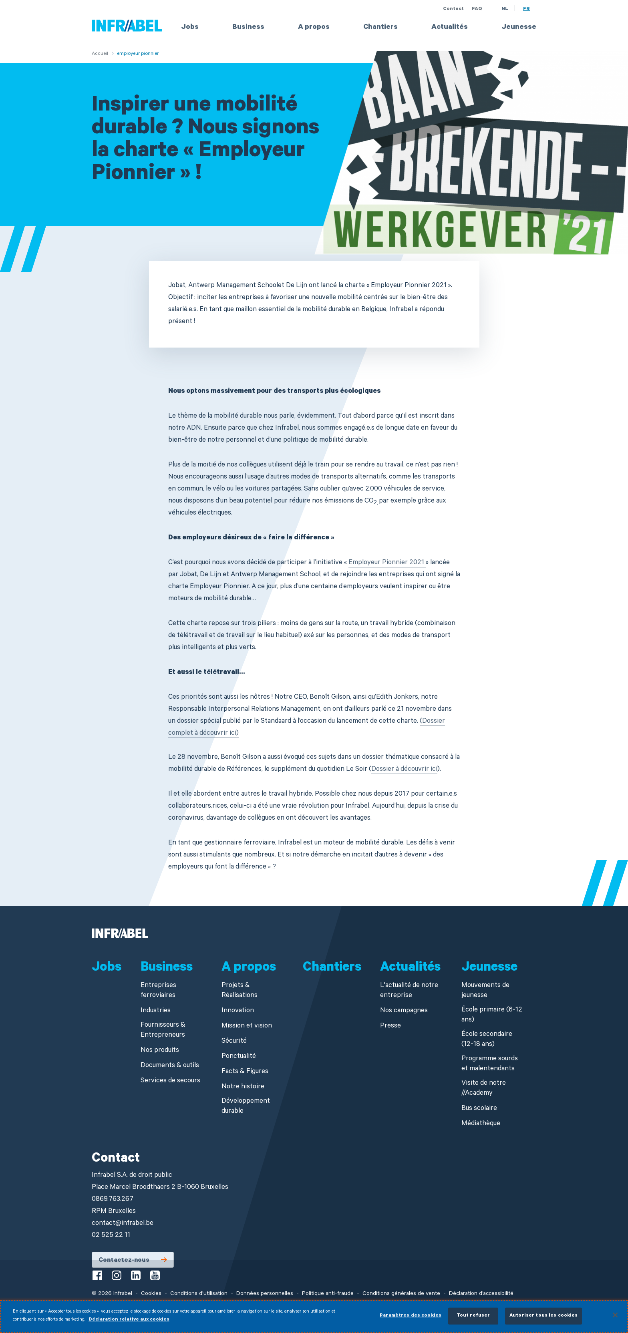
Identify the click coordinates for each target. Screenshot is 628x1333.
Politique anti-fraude (328, 1294)
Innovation (237, 1011)
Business (248, 28)
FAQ (477, 9)
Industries (156, 1011)
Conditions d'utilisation (198, 1294)
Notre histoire (242, 1087)
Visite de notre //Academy (483, 1089)
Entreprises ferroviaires (158, 991)
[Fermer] (615, 1319)
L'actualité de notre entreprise (409, 991)
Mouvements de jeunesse (485, 991)
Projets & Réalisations (239, 991)
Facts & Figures (244, 1072)
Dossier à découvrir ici (404, 770)
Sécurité (234, 1041)
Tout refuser (473, 1320)
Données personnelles (264, 1294)
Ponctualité (238, 1057)
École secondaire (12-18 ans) (486, 1040)
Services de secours (170, 1081)
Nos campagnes (404, 1011)
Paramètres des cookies (410, 1320)
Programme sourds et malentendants (489, 1064)
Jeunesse (518, 28)
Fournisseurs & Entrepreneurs (163, 1030)
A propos (314, 28)
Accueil (100, 54)
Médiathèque (480, 1124)
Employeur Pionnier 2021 (387, 563)
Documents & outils (170, 1066)
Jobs (190, 28)
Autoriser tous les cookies (543, 1320)
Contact (453, 9)
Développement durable (245, 1107)
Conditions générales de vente (401, 1294)
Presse (390, 1026)
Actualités (449, 28)
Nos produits (160, 1051)
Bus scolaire (479, 1109)
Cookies (151, 1294)
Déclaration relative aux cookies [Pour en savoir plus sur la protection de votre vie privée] (129, 1324)
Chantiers (380, 28)
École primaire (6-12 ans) (491, 1015)
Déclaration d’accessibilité (481, 1294)
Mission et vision (246, 1026)
